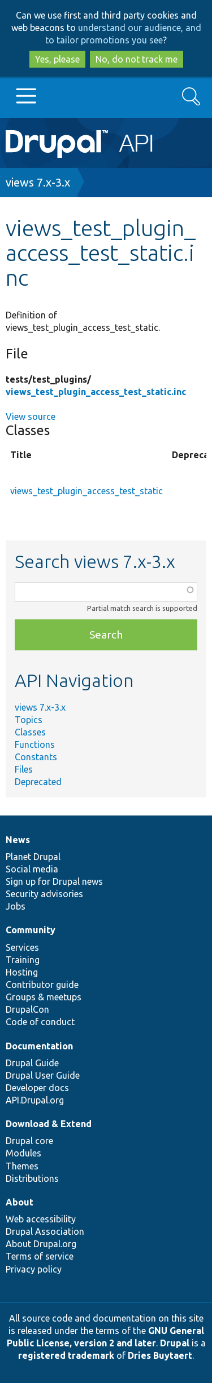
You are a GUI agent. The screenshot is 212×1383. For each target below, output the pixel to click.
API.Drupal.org (35, 1100)
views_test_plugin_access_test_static (86, 491)
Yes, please (57, 59)
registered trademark (66, 1355)
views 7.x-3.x (38, 182)
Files (24, 769)
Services (22, 947)
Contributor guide (42, 984)
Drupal (174, 1343)
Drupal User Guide (43, 1075)
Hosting (22, 972)
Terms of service (39, 1256)
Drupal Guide (32, 1063)
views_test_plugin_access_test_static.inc (96, 392)
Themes (22, 1166)
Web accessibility (41, 1219)
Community (30, 930)
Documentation (39, 1046)
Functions (35, 744)
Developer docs (37, 1088)
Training (23, 960)
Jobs (15, 906)
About (19, 1202)
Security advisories (44, 894)
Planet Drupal (33, 857)
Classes (30, 732)
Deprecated (38, 782)
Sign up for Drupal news (54, 881)
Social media (32, 869)
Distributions (32, 1178)
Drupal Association (45, 1231)
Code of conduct (40, 1022)
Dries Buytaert (160, 1355)
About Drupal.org (41, 1244)
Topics (28, 720)
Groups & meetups (43, 997)
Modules (23, 1153)
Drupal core (29, 1141)
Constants (36, 757)
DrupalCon (27, 1009)
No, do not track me (137, 59)
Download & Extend (49, 1124)
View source (30, 416)
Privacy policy (34, 1269)
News (18, 840)
